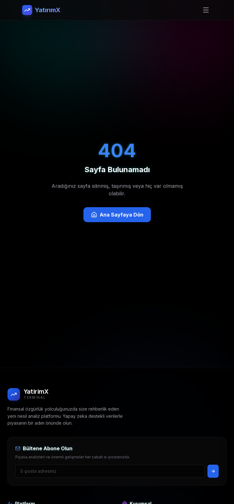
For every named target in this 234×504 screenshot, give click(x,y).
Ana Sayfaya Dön (117, 215)
